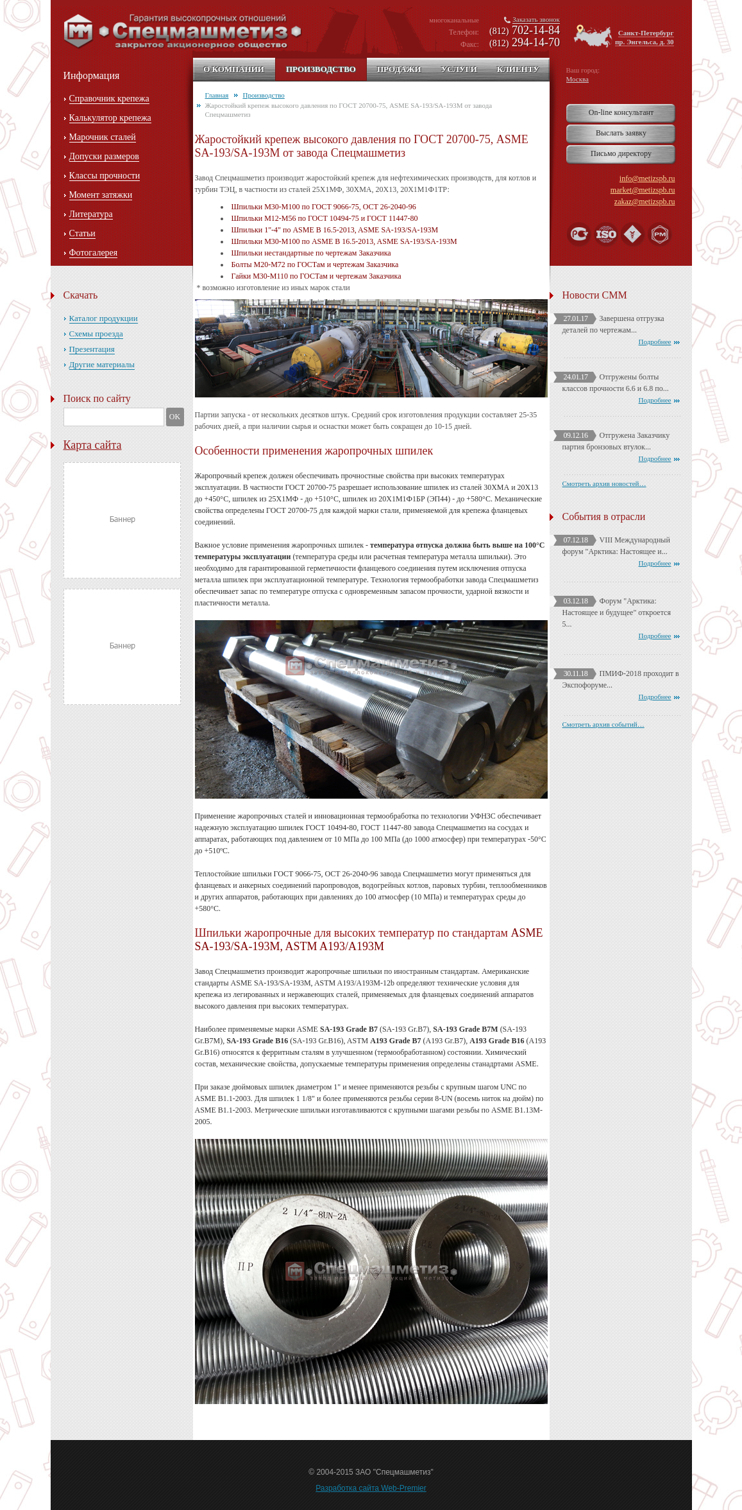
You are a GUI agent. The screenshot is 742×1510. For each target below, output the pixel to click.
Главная (217, 95)
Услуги (459, 69)
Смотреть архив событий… (603, 724)
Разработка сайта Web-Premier (371, 1488)
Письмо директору (621, 153)
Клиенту (518, 69)
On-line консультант (621, 112)
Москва (577, 79)
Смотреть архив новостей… (604, 483)
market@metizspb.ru (643, 190)
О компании (233, 69)
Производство (321, 69)
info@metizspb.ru (647, 178)
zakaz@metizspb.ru (644, 201)
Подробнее (655, 341)
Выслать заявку (621, 132)
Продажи (399, 69)
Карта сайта (92, 444)
